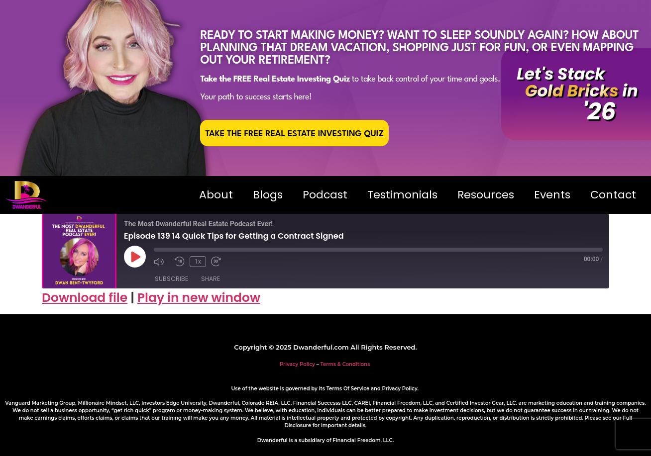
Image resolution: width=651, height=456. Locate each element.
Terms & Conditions (345, 364)
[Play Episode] (135, 257)
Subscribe (171, 278)
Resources (485, 194)
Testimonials (402, 194)
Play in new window (198, 297)
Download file (84, 297)
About (216, 194)
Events (552, 194)
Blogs (268, 194)
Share (210, 278)
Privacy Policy (297, 364)
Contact (613, 194)
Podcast (325, 194)
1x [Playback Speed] (198, 261)
